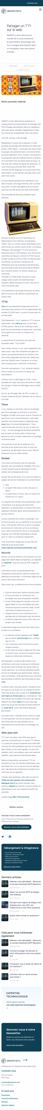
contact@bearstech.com (10, 1082)
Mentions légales (7, 1105)
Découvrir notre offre (12, 867)
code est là (9, 708)
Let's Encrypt (22, 638)
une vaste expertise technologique (21, 1005)
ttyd (3, 306)
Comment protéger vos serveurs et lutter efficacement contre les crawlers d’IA (25, 953)
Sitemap (4, 1102)
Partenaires (5, 1095)
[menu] (40, 9)
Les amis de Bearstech (9, 1098)
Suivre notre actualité (14, 1045)
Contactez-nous (32, 3)
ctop (3, 682)
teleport (12, 786)
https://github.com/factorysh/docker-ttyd (19, 548)
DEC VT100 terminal (21, 797)
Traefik (36, 635)
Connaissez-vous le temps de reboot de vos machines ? (25, 965)
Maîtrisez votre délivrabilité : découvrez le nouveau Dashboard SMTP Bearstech (25, 941)
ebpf (19, 702)
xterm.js (19, 323)
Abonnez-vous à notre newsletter (16, 827)
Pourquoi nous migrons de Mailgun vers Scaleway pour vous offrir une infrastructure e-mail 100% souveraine (25, 905)
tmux (3, 424)
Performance (13, 66)
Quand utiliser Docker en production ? (25, 915)
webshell (8, 562)
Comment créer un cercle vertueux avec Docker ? (23, 975)
